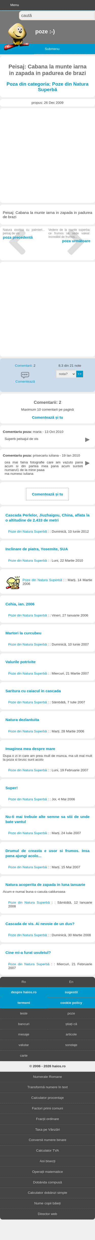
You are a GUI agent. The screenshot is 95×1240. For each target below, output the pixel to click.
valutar (23, 1045)
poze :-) (35, 31)
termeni (23, 1003)
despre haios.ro (23, 992)
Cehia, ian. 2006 (19, 604)
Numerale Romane (47, 1077)
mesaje (23, 1034)
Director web (47, 1214)
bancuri (23, 1024)
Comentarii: (24, 365)
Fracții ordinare (47, 1119)
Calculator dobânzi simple (47, 1193)
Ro (24, 982)
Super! (11, 788)
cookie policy (71, 1003)
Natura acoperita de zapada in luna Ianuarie (45, 884)
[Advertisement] (47, 155)
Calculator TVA (47, 1150)
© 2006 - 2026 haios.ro (47, 1066)
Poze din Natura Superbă (28, 531)
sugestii (71, 992)
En (71, 982)
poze (71, 1013)
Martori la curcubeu (23, 633)
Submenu (52, 49)
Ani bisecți (47, 1161)
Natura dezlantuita (22, 719)
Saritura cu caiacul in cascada (33, 691)
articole (71, 1034)
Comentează (25, 381)
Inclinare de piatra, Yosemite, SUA (36, 549)
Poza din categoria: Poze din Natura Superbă (48, 86)
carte (24, 1055)
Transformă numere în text (47, 1087)
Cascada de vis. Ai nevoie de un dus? (39, 924)
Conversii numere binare (47, 1140)
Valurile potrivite (20, 662)
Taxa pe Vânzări (47, 1129)
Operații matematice (47, 1172)
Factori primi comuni (47, 1108)
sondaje (71, 1045)
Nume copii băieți (47, 1203)
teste (23, 1013)
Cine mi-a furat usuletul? (28, 952)
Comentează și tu (47, 417)
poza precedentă (24, 233)
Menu (14, 5)
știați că (71, 1024)
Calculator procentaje (47, 1098)
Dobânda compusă (47, 1182)
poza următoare (69, 235)
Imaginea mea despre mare (30, 749)
